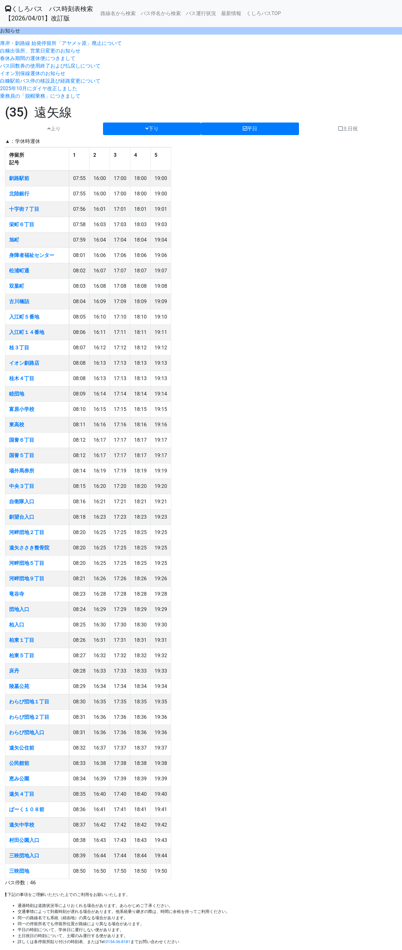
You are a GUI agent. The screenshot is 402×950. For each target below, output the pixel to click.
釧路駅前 (19, 178)
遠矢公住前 (21, 748)
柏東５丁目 (21, 655)
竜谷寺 (16, 594)
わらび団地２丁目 (29, 717)
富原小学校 (21, 409)
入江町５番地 (24, 317)
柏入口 (16, 625)
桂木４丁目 (21, 378)
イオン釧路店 (24, 363)
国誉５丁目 (21, 455)
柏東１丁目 (21, 640)
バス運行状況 (201, 13)
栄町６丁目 (21, 224)
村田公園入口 (24, 840)
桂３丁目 (19, 348)
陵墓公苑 (19, 686)
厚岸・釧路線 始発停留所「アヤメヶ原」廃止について (61, 43)
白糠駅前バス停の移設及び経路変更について (50, 81)
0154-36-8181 (118, 941)
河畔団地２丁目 (26, 532)
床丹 (14, 671)
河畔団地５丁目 (26, 563)
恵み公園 (19, 779)
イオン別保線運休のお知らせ (32, 73)
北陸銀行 (19, 194)
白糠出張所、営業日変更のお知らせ (40, 51)
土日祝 (348, 129)
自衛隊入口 (21, 502)
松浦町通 (19, 271)
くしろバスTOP (263, 13)
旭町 (14, 240)
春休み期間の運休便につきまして (37, 58)
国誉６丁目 (21, 440)
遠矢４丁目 (21, 794)
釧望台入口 (21, 517)
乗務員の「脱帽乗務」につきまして (40, 96)
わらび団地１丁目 (29, 702)
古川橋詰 (19, 301)
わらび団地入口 (26, 732)
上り (54, 129)
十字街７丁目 (24, 209)
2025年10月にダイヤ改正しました (38, 88)
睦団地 (16, 394)
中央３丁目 (21, 486)
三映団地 (19, 871)
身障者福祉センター (31, 255)
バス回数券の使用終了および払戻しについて (50, 66)
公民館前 (19, 763)
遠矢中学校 (21, 825)
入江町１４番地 (26, 332)
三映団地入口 (24, 856)
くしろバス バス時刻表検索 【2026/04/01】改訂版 (49, 13)
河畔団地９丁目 (26, 578)
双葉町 (16, 286)
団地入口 (19, 609)
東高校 (16, 425)
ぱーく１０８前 (26, 809)
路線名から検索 (118, 13)
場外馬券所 (21, 471)
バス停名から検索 (161, 13)
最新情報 (231, 13)
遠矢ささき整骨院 (29, 548)
